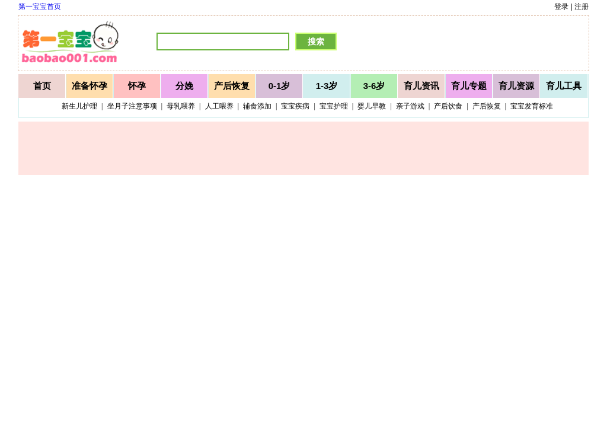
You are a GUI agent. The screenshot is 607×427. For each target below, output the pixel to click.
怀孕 (137, 86)
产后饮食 (448, 106)
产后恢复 (232, 86)
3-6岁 (374, 86)
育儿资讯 (421, 86)
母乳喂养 (181, 106)
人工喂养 (219, 106)
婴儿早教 (371, 106)
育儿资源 (516, 86)
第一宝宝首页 (39, 6)
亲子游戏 (410, 106)
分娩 (184, 86)
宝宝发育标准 (531, 106)
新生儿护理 (79, 106)
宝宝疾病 (295, 106)
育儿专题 (469, 86)
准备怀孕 (89, 86)
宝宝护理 (334, 106)
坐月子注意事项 (132, 106)
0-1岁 (279, 86)
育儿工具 (564, 86)
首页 (42, 86)
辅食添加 (257, 106)
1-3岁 (327, 86)
